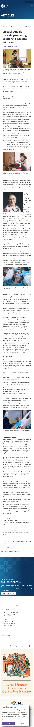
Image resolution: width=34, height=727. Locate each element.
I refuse (22, 723)
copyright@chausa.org (8, 547)
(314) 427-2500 (8, 625)
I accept (8, 723)
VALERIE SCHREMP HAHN (10, 46)
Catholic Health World (5, 20)
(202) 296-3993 (8, 616)
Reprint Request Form (8, 593)
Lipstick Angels (7, 119)
